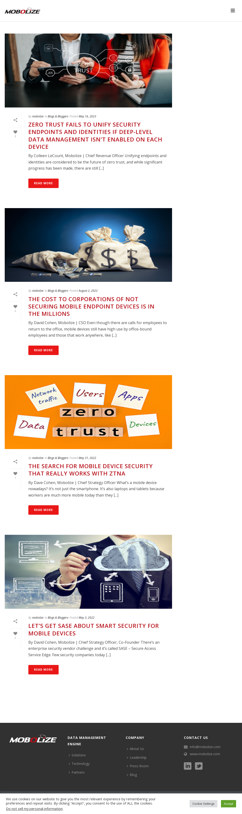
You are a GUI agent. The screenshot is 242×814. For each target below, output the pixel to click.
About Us (135, 748)
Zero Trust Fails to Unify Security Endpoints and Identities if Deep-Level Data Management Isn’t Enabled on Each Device (95, 135)
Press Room (138, 766)
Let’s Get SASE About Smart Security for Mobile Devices (93, 629)
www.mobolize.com (205, 754)
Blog (132, 774)
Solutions (77, 755)
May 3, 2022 (87, 618)
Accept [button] (228, 803)
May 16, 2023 (87, 116)
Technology (79, 763)
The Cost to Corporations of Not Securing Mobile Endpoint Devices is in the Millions (91, 306)
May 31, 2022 (87, 458)
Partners (77, 772)
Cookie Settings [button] (203, 803)
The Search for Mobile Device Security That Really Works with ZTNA (90, 469)
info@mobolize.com (205, 747)
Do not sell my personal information (34, 808)
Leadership (137, 757)
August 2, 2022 (88, 291)
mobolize (37, 116)
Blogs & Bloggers (58, 116)
